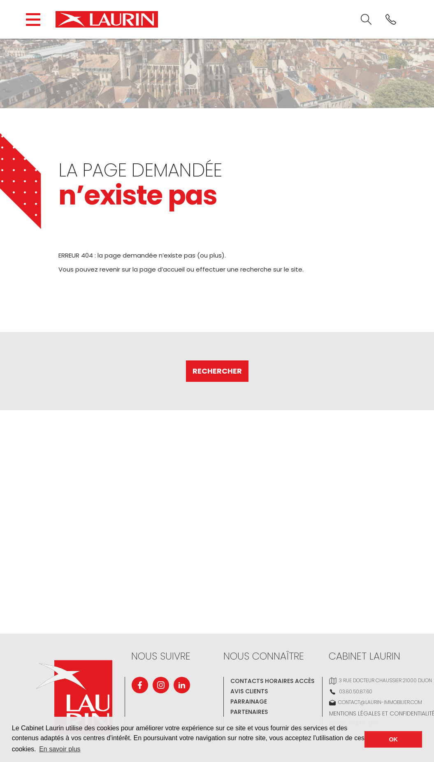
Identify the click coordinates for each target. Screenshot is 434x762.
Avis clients (249, 691)
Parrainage (248, 701)
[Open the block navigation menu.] (33, 19)
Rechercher (217, 371)
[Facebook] (140, 685)
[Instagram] (161, 685)
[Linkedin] (182, 685)
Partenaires (249, 712)
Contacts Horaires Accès (272, 681)
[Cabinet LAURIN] (106, 19)
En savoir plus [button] (60, 749)
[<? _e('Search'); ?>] (366, 19)
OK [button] (393, 739)
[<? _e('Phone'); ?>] (390, 19)
